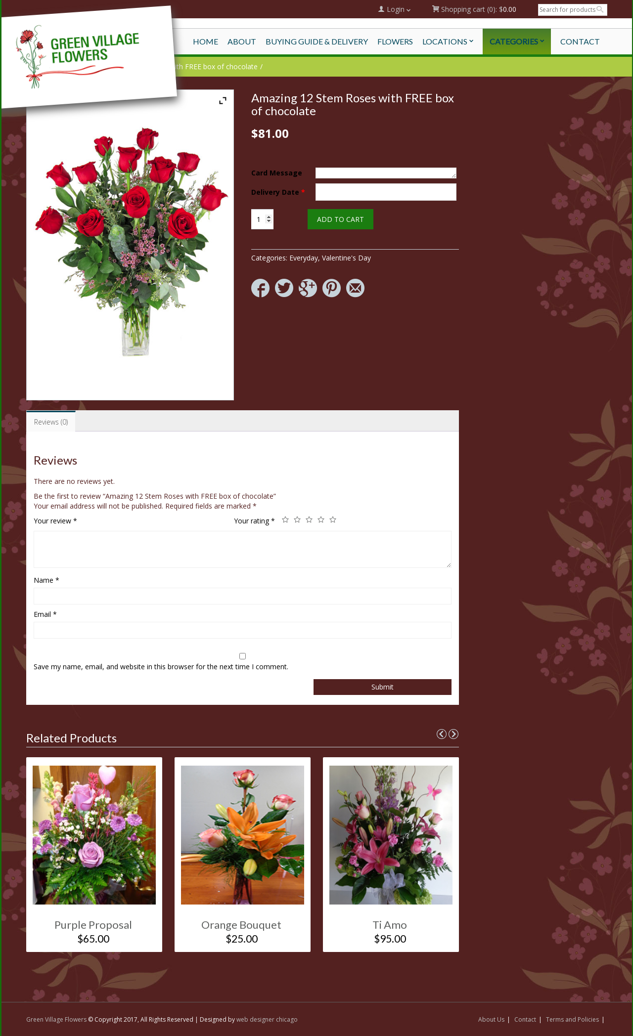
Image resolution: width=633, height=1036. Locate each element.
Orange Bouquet (241, 924)
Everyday (303, 257)
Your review (55, 520)
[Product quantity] (262, 219)
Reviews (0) (51, 422)
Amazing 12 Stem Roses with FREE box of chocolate (174, 66)
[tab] (51, 421)
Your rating (254, 520)
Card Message (276, 172)
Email (45, 614)
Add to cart (340, 219)
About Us (491, 1019)
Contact (525, 1019)
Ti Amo (389, 924)
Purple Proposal (93, 924)
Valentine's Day (346, 257)
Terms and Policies (572, 1019)
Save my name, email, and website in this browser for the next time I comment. (161, 666)
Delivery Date (278, 192)
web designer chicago (267, 1019)
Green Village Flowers (56, 1019)
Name (46, 580)
